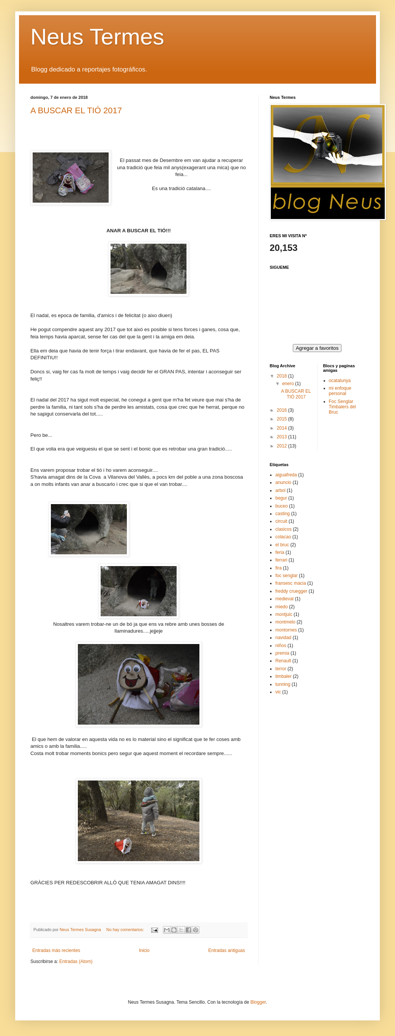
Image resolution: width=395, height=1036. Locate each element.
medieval (284, 598)
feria (279, 552)
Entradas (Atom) (75, 961)
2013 (282, 436)
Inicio (144, 950)
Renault (283, 660)
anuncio (283, 482)
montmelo (285, 622)
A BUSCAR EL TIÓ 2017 (76, 110)
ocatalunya (340, 380)
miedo (281, 606)
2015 (282, 419)
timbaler (283, 676)
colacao (283, 536)
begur (281, 498)
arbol (280, 490)
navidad (283, 637)
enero (288, 383)
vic (278, 692)
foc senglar (286, 575)
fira (278, 568)
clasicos (283, 529)
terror (280, 668)
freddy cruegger (291, 591)
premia (282, 653)
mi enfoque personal (340, 391)
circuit (281, 521)
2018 (282, 376)
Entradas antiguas (226, 950)
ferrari (281, 560)
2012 (282, 446)
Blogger (258, 1002)
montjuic (283, 614)
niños (280, 645)
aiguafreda (286, 475)
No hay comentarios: (125, 929)
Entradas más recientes (56, 950)
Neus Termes (97, 36)
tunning (282, 684)
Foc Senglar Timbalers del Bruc (342, 407)
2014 (282, 428)
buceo (281, 506)
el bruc (282, 544)
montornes (286, 630)
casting (282, 513)
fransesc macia (290, 583)
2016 (282, 410)
